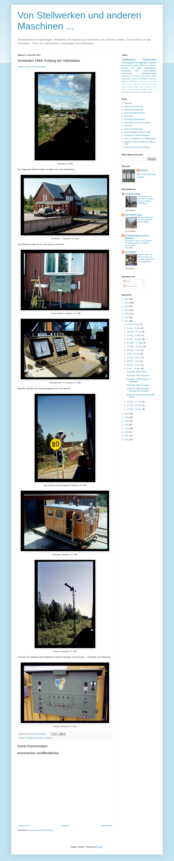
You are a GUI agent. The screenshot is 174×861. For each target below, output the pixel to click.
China (142, 87)
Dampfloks (151, 63)
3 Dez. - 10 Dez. (134, 369)
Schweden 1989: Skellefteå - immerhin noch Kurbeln (138, 390)
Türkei (149, 84)
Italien (139, 68)
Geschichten (127, 73)
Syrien (138, 92)
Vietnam (149, 92)
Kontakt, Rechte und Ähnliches (137, 147)
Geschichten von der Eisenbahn (137, 122)
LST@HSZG (130, 252)
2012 (127, 303)
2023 (127, 432)
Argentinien (143, 81)
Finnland (153, 87)
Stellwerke (48, 738)
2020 (127, 421)
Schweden (39, 738)
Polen (144, 84)
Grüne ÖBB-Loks (140, 65)
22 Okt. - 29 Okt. (134, 357)
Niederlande (126, 76)
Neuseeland (145, 76)
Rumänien (125, 92)
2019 (127, 417)
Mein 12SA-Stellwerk (145, 71)
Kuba (136, 89)
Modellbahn (143, 79)
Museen (125, 68)
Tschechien (133, 81)
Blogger (99, 847)
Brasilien (131, 87)
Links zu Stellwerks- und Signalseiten (139, 138)
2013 (127, 306)
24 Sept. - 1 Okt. (134, 350)
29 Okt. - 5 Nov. (134, 361)
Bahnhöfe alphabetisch (133, 110)
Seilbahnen (126, 79)
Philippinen (137, 84)
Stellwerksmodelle (148, 73)
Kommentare (130, 286)
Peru (154, 89)
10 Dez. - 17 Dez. (134, 402)
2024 (127, 436)
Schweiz (152, 65)
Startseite (66, 826)
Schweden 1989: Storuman (137, 375)
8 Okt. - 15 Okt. (133, 354)
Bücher (136, 87)
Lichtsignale (128, 62)
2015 (127, 314)
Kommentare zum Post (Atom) (40, 830)
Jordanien (130, 89)
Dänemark (152, 79)
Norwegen (143, 89)
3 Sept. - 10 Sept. (134, 339)
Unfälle (153, 76)
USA (133, 68)
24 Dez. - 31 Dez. (134, 409)
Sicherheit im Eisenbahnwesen (137, 135)
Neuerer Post (24, 826)
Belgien (124, 81)
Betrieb (154, 84)
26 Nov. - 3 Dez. (134, 365)
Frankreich (136, 76)
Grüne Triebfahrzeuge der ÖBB (137, 132)
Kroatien (129, 84)
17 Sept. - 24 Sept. (135, 346)
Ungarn (143, 92)
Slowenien (132, 92)
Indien (124, 84)
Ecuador (147, 87)
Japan (124, 89)
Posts (127, 281)
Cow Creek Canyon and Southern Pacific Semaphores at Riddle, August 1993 (138, 243)
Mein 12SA (128, 116)
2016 (127, 317)
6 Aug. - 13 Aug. (134, 328)
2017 (127, 321)
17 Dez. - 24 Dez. (134, 405)
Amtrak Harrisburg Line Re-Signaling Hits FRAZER (145, 219)
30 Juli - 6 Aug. (133, 324)
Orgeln (150, 89)
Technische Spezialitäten (134, 119)
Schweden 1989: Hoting (136, 372)
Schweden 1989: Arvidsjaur (137, 385)
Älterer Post (106, 826)
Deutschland (127, 65)
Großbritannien (150, 68)
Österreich (150, 59)
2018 (127, 414)
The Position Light (133, 215)
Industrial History (133, 194)
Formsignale (29, 738)
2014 (127, 310)
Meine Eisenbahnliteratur (134, 113)
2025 (127, 439)
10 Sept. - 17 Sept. (135, 343)
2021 (127, 425)
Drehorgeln (152, 81)
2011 (127, 299)
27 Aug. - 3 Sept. (134, 335)
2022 (127, 428)
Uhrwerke (134, 79)
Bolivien (124, 87)
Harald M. (144, 170)
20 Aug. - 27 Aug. (134, 332)
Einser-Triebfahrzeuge (133, 129)
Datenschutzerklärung (133, 106)
